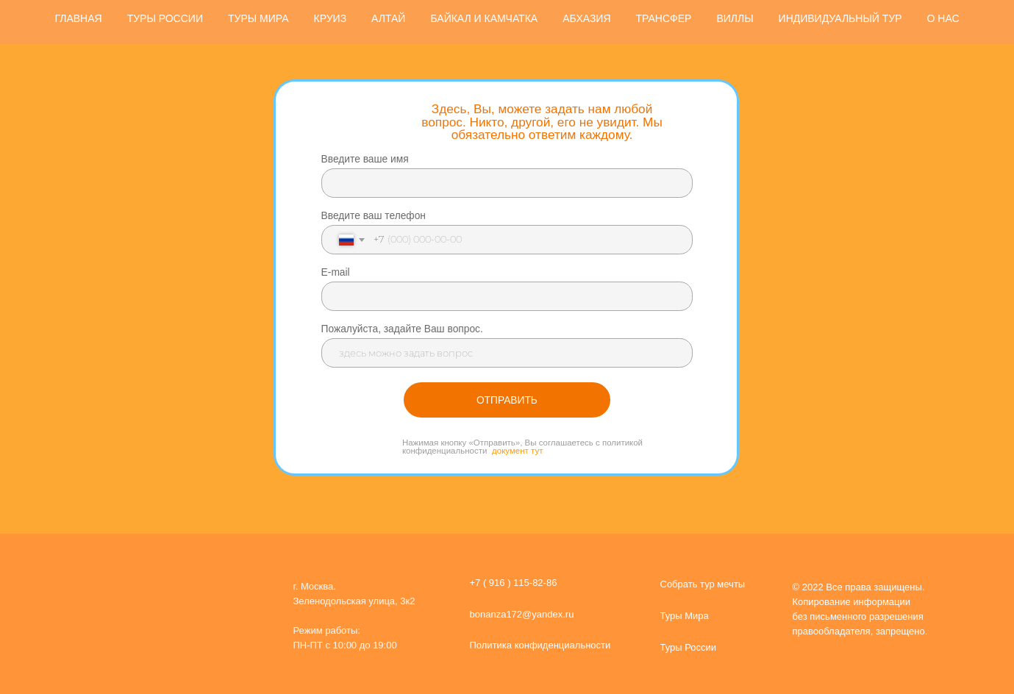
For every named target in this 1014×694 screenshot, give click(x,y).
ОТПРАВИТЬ (507, 400)
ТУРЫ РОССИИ (165, 18)
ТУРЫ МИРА (258, 18)
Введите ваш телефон (373, 215)
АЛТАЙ (388, 18)
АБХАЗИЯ (586, 18)
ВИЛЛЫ (734, 18)
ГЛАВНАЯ (77, 18)
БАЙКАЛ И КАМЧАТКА (484, 18)
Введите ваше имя (365, 159)
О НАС (943, 18)
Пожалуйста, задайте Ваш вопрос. (402, 329)
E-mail (335, 272)
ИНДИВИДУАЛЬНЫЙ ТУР (840, 18)
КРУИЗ (330, 18)
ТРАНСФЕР (664, 18)
